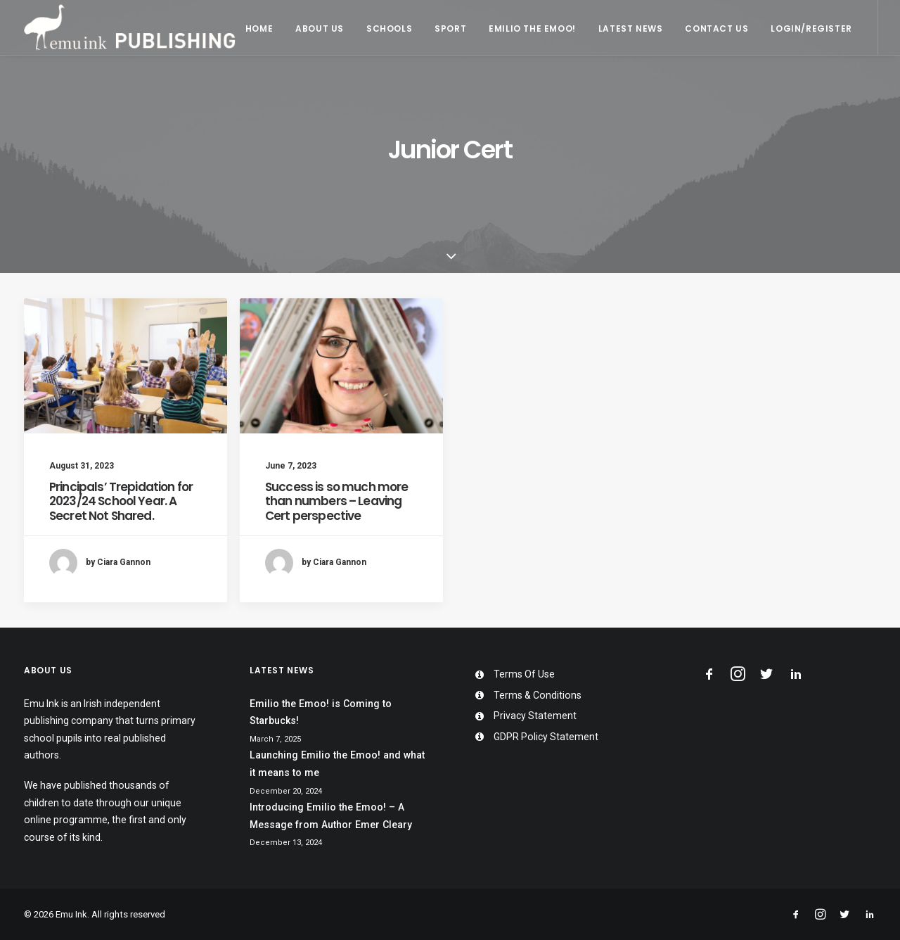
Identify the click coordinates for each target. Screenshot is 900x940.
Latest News (630, 28)
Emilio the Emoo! (532, 28)
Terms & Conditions (537, 695)
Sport (450, 28)
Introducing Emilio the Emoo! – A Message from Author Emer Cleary (331, 815)
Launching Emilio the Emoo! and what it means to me (337, 763)
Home (259, 28)
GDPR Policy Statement (546, 736)
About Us (319, 28)
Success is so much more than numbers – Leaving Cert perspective (336, 501)
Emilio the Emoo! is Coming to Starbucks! (321, 712)
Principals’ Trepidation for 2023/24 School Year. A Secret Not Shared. (121, 501)
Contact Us (716, 28)
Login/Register (811, 28)
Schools (389, 28)
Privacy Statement (535, 715)
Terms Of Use (524, 674)
